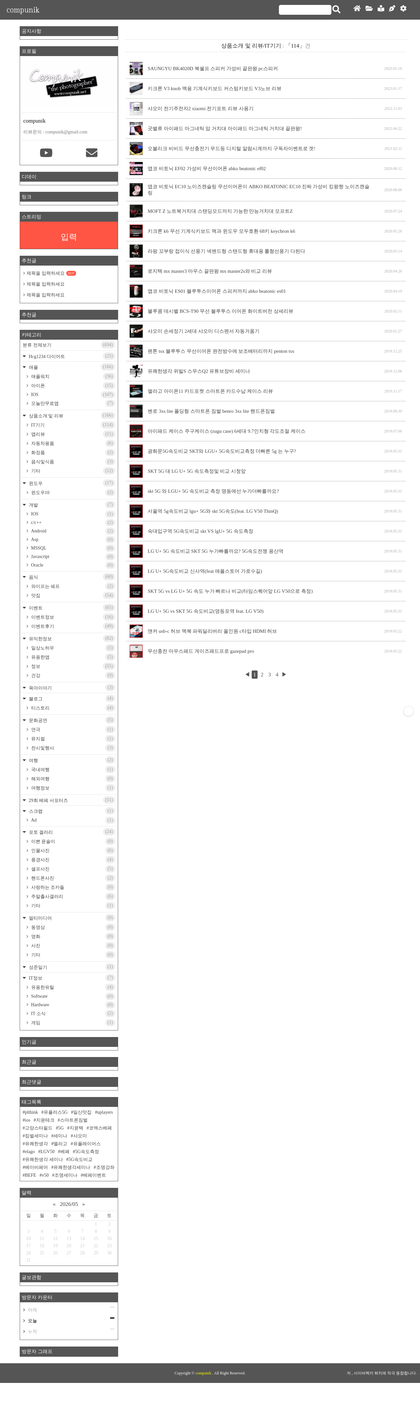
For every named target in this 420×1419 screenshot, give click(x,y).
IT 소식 (72, 1013)
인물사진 (72, 850)
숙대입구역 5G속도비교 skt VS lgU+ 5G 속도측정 (200, 531)
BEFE (30, 1175)
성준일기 (71, 966)
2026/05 (69, 1204)
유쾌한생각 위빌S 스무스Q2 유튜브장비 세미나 (199, 371)
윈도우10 (72, 492)
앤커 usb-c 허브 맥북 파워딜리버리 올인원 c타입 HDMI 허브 (212, 631)
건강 (72, 675)
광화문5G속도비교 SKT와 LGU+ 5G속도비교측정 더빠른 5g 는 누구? (222, 451)
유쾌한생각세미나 (71, 1167)
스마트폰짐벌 (74, 1120)
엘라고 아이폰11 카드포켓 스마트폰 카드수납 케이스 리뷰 (210, 391)
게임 (72, 1022)
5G (61, 1128)
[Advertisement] (210, 1378)
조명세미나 (65, 1175)
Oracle (72, 565)
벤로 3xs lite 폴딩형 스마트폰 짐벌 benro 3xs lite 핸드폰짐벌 (211, 411)
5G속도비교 (81, 1159)
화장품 (72, 452)
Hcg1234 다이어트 (71, 356)
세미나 (60, 1135)
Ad (72, 820)
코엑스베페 (100, 1128)
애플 (71, 366)
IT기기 (72, 425)
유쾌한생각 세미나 (44, 1159)
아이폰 (72, 385)
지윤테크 (45, 1120)
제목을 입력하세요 (51, 273)
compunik (23, 10)
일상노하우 (72, 647)
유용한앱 (72, 657)
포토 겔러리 (71, 831)
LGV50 (48, 1151)
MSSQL (72, 548)
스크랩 (71, 810)
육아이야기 (71, 687)
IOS (72, 394)
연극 (72, 729)
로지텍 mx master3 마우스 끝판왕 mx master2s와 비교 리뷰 (210, 271)
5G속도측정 (87, 1151)
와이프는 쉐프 (72, 586)
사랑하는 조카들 (72, 887)
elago (30, 1151)
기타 (72, 470)
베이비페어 (36, 1167)
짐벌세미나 (36, 1135)
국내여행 (72, 769)
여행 (71, 760)
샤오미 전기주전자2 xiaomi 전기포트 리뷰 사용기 (201, 108)
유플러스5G (56, 1112)
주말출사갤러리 (72, 896)
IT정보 (71, 977)
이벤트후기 (72, 626)
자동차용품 (72, 443)
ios (27, 1120)
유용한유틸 (72, 987)
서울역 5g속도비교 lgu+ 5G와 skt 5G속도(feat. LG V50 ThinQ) (213, 511)
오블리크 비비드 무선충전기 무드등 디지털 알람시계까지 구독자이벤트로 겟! (231, 148)
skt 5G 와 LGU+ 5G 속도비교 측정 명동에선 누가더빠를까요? (213, 491)
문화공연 (71, 720)
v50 (45, 1175)
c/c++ (72, 522)
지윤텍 (76, 1128)
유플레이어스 (87, 1143)
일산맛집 (82, 1112)
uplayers (105, 1112)
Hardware (72, 1005)
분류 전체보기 (69, 345)
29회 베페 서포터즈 (71, 800)
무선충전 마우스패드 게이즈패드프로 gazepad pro (201, 651)
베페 (65, 1151)
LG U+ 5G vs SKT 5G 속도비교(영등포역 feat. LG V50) (205, 611)
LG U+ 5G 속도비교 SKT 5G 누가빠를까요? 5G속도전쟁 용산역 (216, 551)
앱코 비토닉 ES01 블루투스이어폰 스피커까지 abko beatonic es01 (217, 291)
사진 (72, 945)
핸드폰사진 (72, 878)
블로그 (71, 698)
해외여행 (72, 778)
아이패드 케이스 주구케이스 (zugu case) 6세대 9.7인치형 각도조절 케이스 (226, 431)
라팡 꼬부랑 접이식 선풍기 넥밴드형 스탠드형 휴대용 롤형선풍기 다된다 (226, 251)
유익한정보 (71, 638)
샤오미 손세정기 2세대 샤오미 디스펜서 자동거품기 (204, 331)
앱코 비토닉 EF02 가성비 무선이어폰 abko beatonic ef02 (207, 168)
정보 (72, 666)
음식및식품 (72, 461)
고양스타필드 (38, 1128)
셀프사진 (72, 868)
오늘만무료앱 (72, 403)
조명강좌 (105, 1167)
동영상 (72, 927)
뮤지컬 (72, 738)
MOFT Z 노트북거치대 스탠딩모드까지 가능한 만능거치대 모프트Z (220, 211)
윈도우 (71, 483)
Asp (72, 539)
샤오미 (80, 1135)
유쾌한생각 (36, 1143)
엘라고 (60, 1143)
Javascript (72, 556)
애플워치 (72, 376)
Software (72, 996)
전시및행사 (72, 747)
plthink (31, 1112)
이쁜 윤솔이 (72, 841)
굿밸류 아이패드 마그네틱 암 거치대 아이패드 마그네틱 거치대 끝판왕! (225, 128)
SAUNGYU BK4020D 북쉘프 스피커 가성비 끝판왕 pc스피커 (213, 68)
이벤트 (71, 607)
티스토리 (72, 707)
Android (72, 531)
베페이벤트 (94, 1175)
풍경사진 (72, 859)
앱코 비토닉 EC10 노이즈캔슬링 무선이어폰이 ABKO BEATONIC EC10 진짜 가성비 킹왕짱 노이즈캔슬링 (258, 189)
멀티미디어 (71, 917)
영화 (72, 936)
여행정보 (72, 787)
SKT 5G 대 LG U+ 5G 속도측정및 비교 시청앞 (197, 471)
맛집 (72, 595)
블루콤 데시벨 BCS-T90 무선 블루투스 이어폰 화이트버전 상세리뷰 (220, 311)
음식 (71, 576)
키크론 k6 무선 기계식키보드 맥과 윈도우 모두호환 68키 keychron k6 (221, 231)
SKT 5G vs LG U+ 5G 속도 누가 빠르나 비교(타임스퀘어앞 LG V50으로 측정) (230, 591)
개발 (71, 504)
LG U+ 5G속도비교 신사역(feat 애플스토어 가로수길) (205, 571)
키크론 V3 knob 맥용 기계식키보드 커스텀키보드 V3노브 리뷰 (215, 88)
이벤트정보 (72, 617)
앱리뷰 (72, 434)
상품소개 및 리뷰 (71, 415)
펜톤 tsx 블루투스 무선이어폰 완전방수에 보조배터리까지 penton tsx (221, 351)
